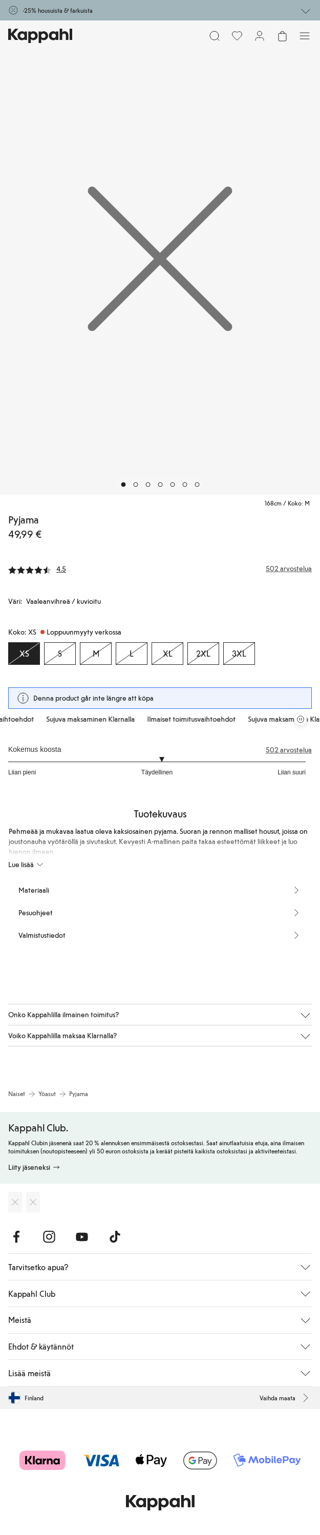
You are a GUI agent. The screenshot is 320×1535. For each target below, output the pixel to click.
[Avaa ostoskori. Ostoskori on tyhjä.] (282, 36)
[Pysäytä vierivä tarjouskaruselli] (300, 719)
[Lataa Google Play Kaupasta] (33, 1202)
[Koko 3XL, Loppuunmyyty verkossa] (239, 653)
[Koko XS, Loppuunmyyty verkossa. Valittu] (24, 653)
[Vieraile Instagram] (49, 1237)
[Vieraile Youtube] (82, 1237)
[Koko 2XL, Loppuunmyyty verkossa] (203, 653)
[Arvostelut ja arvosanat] (160, 568)
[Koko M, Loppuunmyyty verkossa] (96, 653)
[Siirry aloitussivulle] (40, 36)
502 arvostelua (289, 750)
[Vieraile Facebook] (16, 1237)
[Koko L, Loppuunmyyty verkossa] (131, 653)
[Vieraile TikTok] (114, 1237)
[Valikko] (304, 36)
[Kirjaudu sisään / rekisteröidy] (259, 36)
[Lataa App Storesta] (15, 1202)
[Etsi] (214, 36)
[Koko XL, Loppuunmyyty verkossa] (167, 653)
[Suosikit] (237, 36)
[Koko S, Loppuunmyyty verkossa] (60, 653)
